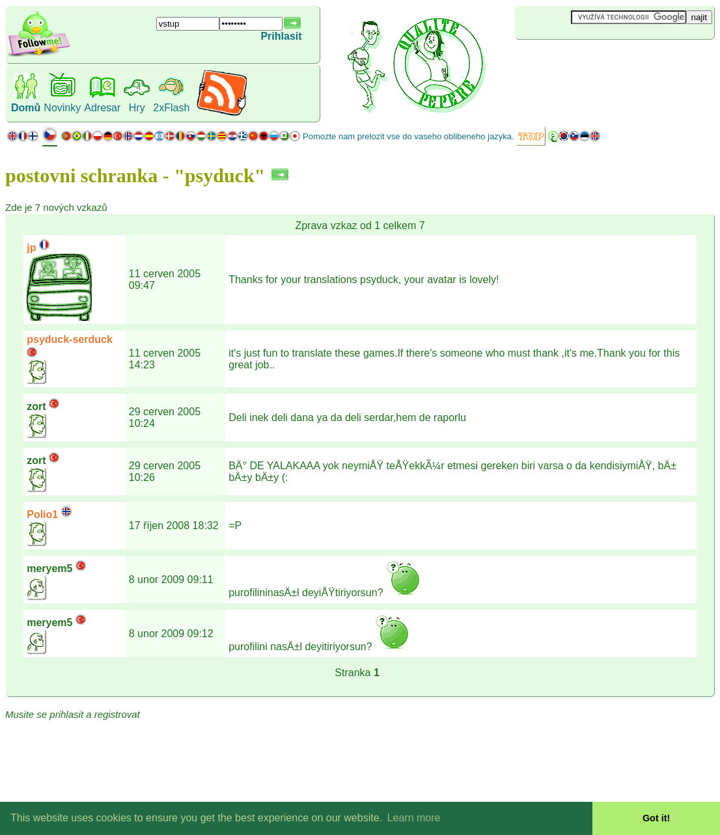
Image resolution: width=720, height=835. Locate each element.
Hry (137, 107)
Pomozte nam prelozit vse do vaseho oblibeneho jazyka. (408, 136)
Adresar (102, 107)
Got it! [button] (656, 818)
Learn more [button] (414, 817)
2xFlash (171, 107)
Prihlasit (280, 36)
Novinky (62, 107)
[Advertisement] (592, 61)
